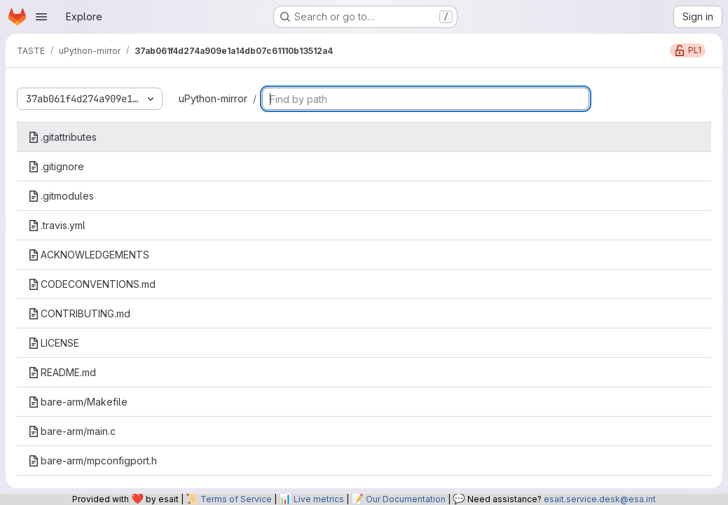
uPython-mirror (213, 98)
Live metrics (319, 499)
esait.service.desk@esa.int (600, 499)
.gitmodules (61, 196)
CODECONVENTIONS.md (92, 284)
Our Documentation (406, 499)
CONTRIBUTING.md (79, 313)
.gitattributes (62, 137)
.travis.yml (56, 225)
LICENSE (53, 343)
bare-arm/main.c (72, 431)
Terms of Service (236, 499)
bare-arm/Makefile (78, 402)
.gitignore (56, 166)
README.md (62, 372)
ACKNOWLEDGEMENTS (88, 255)
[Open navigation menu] (41, 17)
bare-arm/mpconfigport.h (92, 460)
